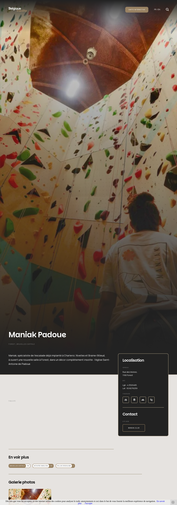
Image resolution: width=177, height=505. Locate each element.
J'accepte (88, 503)
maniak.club (133, 428)
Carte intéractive (136, 10)
